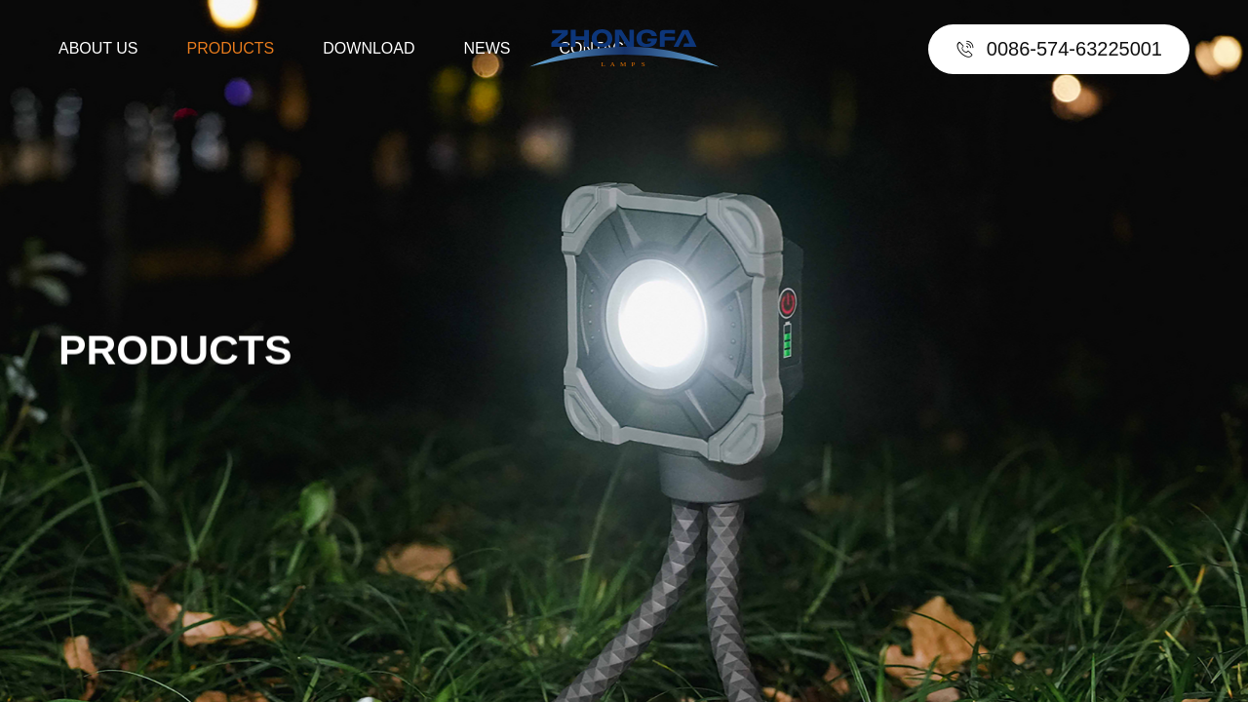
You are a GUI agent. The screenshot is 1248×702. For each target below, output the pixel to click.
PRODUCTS (231, 48)
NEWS (487, 48)
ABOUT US (98, 48)
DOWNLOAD (368, 48)
